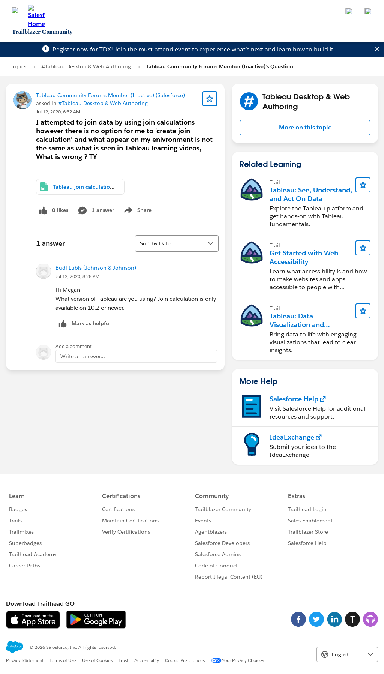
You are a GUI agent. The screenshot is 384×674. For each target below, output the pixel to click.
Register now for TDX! (82, 49)
